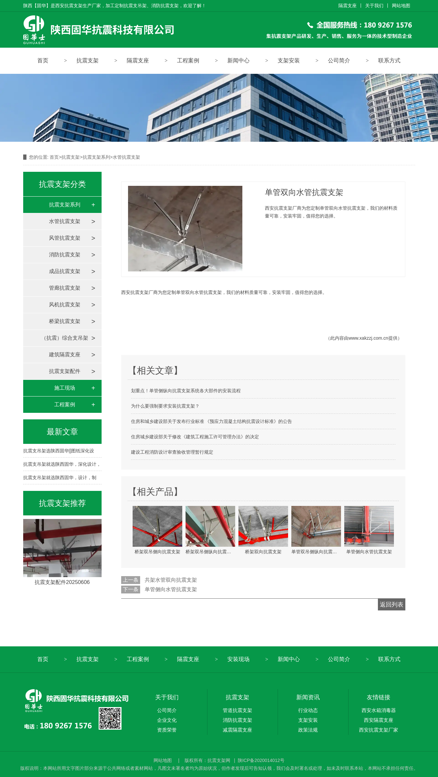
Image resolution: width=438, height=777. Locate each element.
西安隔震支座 (378, 720)
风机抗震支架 (64, 304)
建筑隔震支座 (64, 354)
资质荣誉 (167, 730)
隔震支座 (347, 5)
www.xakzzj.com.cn (368, 338)
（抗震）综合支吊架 (64, 338)
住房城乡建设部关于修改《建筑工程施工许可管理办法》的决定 (195, 436)
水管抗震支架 (64, 221)
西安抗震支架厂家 (378, 730)
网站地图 (401, 5)
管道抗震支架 (237, 710)
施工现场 (64, 388)
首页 (42, 60)
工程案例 (188, 60)
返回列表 (391, 604)
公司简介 (339, 60)
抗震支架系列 (96, 157)
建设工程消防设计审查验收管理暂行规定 (172, 452)
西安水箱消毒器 (379, 710)
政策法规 (308, 730)
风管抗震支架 (64, 238)
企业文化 (167, 720)
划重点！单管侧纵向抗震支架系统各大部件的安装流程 (186, 390)
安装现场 (238, 659)
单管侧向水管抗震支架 (171, 589)
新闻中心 (238, 60)
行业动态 (308, 710)
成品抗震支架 (64, 271)
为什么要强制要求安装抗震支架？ (165, 406)
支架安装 (289, 60)
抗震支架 (87, 60)
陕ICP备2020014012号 (261, 760)
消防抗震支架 (64, 254)
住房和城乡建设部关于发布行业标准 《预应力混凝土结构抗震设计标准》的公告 (211, 421)
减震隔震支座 (237, 730)
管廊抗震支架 (64, 288)
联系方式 (389, 60)
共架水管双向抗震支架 (171, 580)
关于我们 (374, 5)
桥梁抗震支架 (64, 321)
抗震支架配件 (64, 371)
